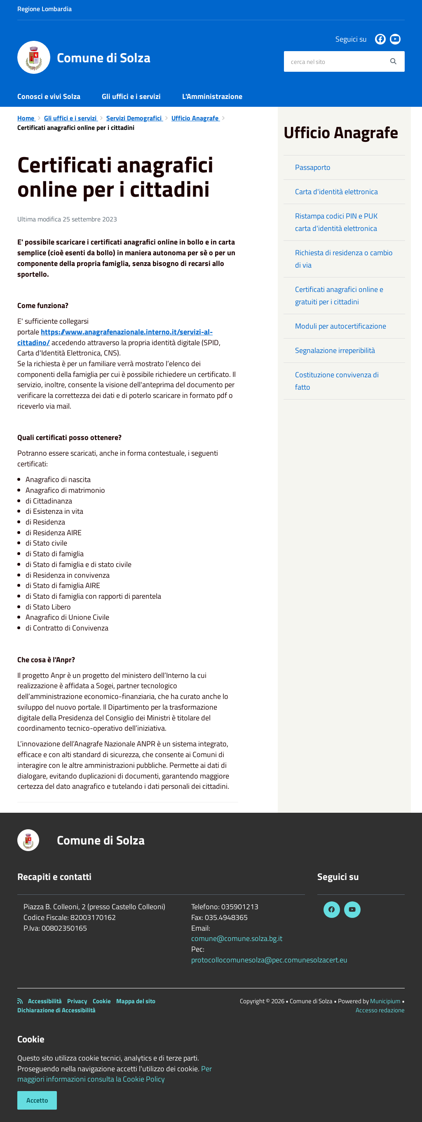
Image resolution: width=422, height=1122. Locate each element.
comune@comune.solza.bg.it (236, 938)
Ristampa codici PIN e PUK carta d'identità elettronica (336, 222)
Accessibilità (45, 1001)
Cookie (102, 1001)
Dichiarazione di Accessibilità (56, 1010)
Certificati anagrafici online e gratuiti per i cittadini (339, 295)
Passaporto (313, 167)
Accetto (37, 1100)
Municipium (385, 1001)
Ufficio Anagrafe (195, 118)
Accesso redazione (380, 1010)
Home (26, 118)
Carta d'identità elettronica (336, 191)
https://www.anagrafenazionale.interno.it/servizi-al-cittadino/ (115, 337)
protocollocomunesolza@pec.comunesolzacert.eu (269, 959)
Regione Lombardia (44, 9)
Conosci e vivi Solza (48, 96)
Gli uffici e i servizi (131, 96)
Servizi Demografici (134, 118)
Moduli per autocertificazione (340, 326)
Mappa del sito (135, 1001)
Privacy (77, 1001)
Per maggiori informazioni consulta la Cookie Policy (114, 1074)
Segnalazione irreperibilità (335, 350)
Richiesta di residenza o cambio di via (344, 259)
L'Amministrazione (212, 96)
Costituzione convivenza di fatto (337, 381)
